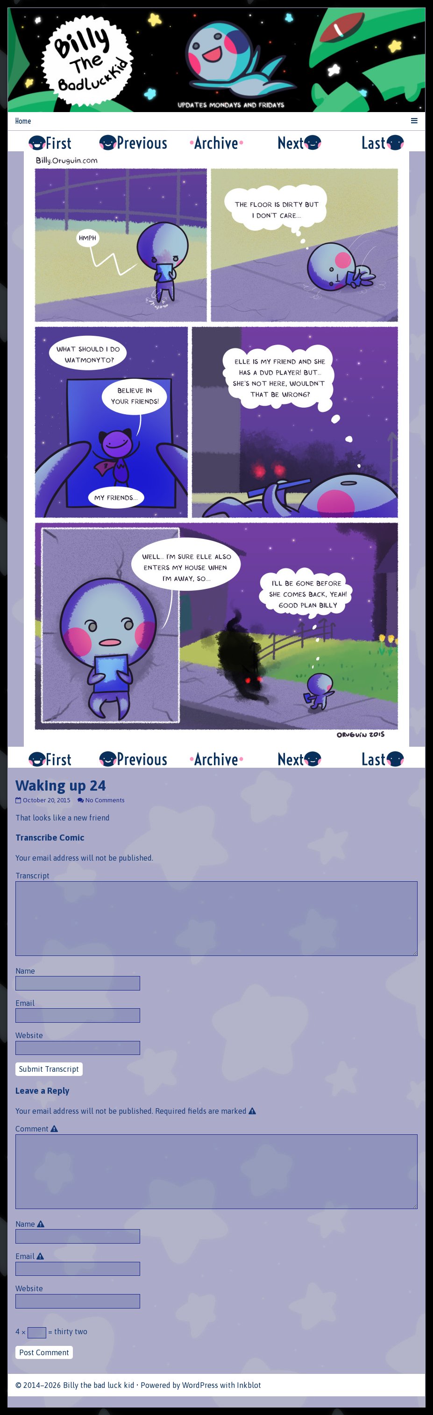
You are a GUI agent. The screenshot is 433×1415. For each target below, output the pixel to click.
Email (25, 1003)
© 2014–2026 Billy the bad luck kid (75, 1385)
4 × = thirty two (51, 1332)
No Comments (104, 800)
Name (25, 971)
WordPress (200, 1385)
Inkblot (249, 1385)
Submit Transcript (49, 1069)
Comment (38, 1129)
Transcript (32, 875)
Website (29, 1035)
